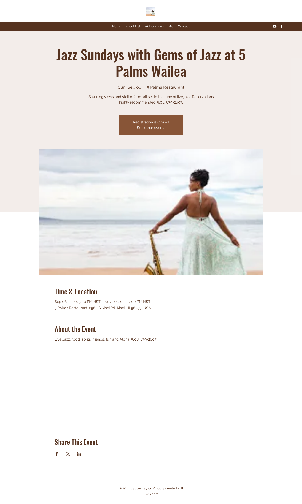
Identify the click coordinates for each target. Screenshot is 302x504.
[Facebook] (281, 26)
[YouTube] (274, 26)
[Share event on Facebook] (57, 454)
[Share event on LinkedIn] (79, 454)
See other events (151, 127)
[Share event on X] (68, 454)
